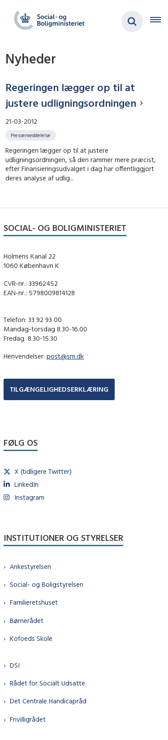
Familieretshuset (34, 602)
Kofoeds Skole (31, 638)
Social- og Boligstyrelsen (46, 584)
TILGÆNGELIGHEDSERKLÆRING (59, 389)
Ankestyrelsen (30, 566)
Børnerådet (26, 620)
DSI (15, 665)
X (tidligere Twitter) (43, 471)
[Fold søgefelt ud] (132, 21)
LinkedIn (26, 484)
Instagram (29, 497)
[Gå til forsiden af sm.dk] (46, 21)
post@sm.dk (65, 356)
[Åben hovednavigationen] (159, 21)
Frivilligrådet (28, 719)
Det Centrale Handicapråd (48, 701)
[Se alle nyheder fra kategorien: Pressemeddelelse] (31, 134)
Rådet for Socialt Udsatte (47, 683)
